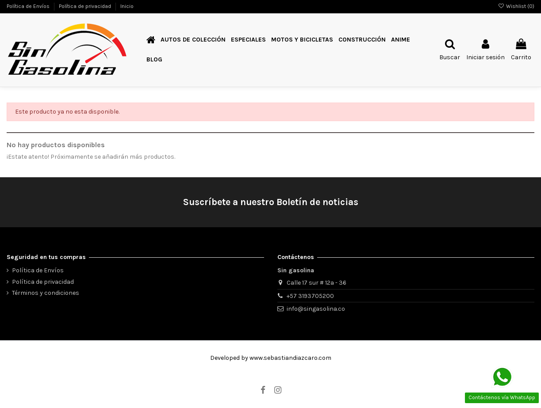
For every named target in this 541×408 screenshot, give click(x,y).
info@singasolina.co (316, 309)
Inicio (127, 6)
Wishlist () (516, 6)
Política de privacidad (85, 6)
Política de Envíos (29, 6)
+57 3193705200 (310, 296)
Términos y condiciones (45, 293)
